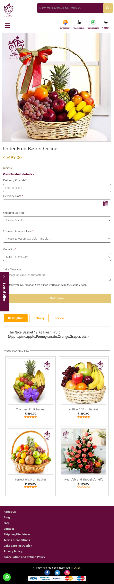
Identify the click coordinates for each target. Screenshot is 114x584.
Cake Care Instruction (18, 545)
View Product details (19, 174)
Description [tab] (15, 318)
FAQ (6, 523)
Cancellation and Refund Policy (24, 557)
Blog (7, 517)
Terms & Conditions (17, 540)
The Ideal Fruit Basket (30, 409)
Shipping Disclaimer (17, 534)
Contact (9, 529)
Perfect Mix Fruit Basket (30, 479)
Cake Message (12, 269)
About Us (10, 512)
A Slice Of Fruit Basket (83, 409)
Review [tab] (59, 318)
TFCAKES (76, 567)
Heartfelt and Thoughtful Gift (83, 479)
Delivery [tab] (39, 318)
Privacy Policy (13, 551)
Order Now (57, 298)
